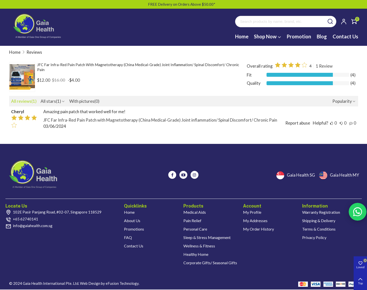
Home (241, 36)
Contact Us (345, 36)
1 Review (324, 66)
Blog (322, 36)
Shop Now (265, 36)
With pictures (84, 101)
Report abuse (297, 123)
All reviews (24, 101)
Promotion (299, 36)
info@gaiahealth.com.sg (32, 225)
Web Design (90, 283)
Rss (358, 212)
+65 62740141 (25, 219)
